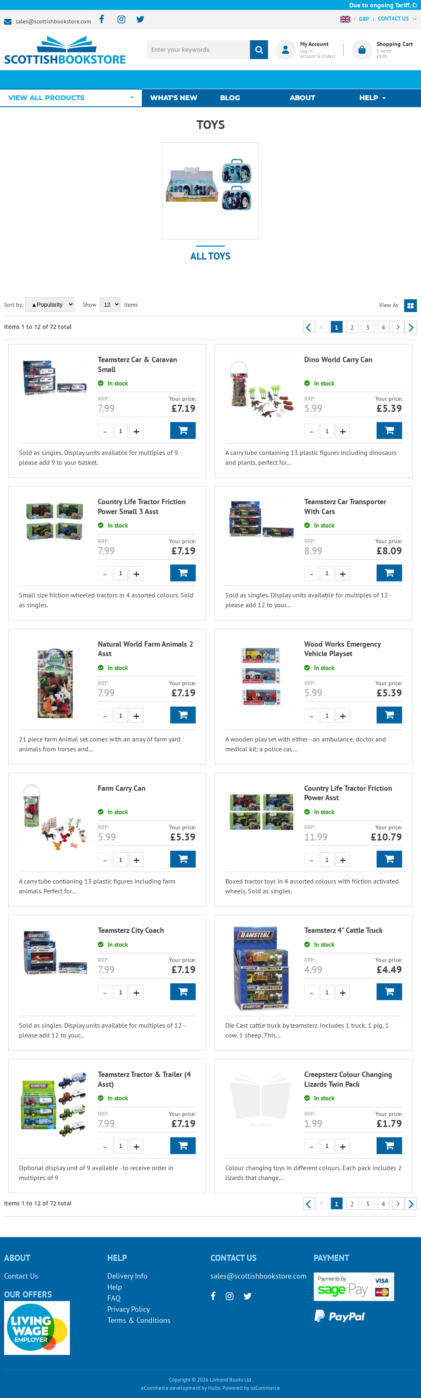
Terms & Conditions (139, 1320)
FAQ (113, 1298)
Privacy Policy (128, 1309)
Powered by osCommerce (251, 1387)
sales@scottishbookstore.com (53, 21)
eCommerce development (170, 1387)
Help (114, 1287)
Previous (309, 327)
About (302, 79)
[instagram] (117, 20)
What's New (177, 79)
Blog (232, 79)
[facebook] (99, 20)
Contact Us (21, 1276)
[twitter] (136, 20)
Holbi (214, 1387)
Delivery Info (127, 1276)
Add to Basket (183, 430)
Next (411, 327)
